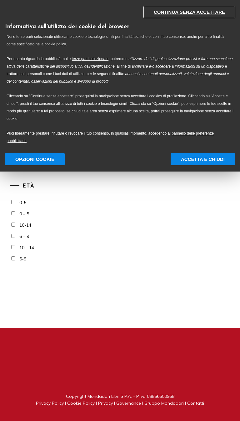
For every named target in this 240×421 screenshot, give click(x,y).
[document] (120, 76)
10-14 (25, 225)
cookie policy (55, 44)
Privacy (105, 403)
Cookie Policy (81, 403)
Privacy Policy (50, 403)
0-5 (22, 202)
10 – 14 (26, 247)
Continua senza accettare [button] (189, 12)
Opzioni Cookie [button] (34, 159)
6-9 (22, 259)
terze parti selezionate (90, 59)
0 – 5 (24, 214)
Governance (128, 403)
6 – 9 (24, 236)
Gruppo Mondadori (164, 403)
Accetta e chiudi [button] (203, 159)
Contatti (195, 403)
